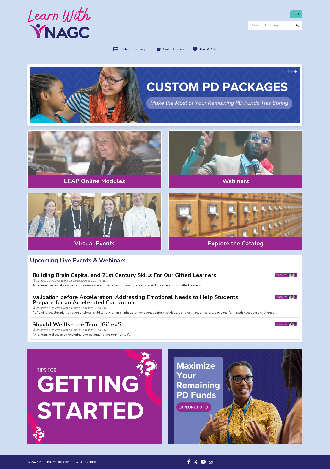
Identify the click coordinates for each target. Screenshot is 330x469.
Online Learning (130, 49)
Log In (296, 14)
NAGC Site (204, 49)
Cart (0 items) (170, 49)
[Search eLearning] (272, 25)
